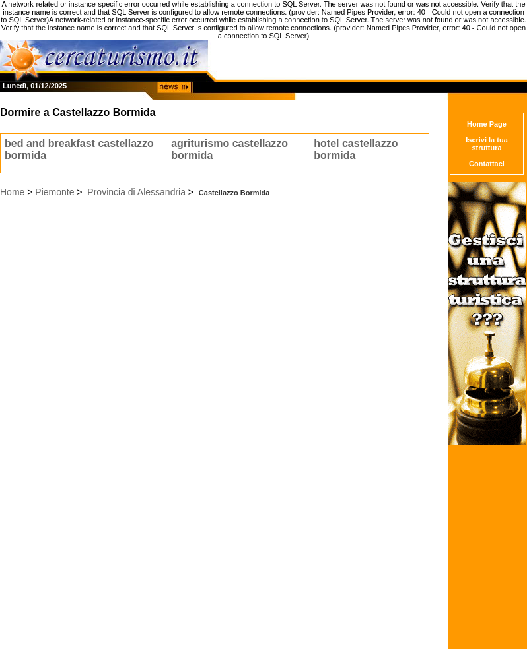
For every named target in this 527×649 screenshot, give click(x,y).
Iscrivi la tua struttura (487, 144)
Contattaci (487, 164)
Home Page (487, 124)
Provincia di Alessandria (136, 192)
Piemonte (54, 192)
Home (12, 192)
